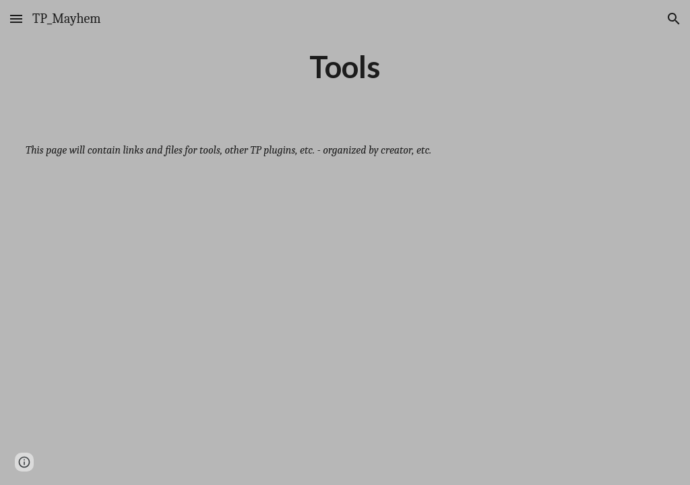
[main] (345, 66)
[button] (16, 18)
